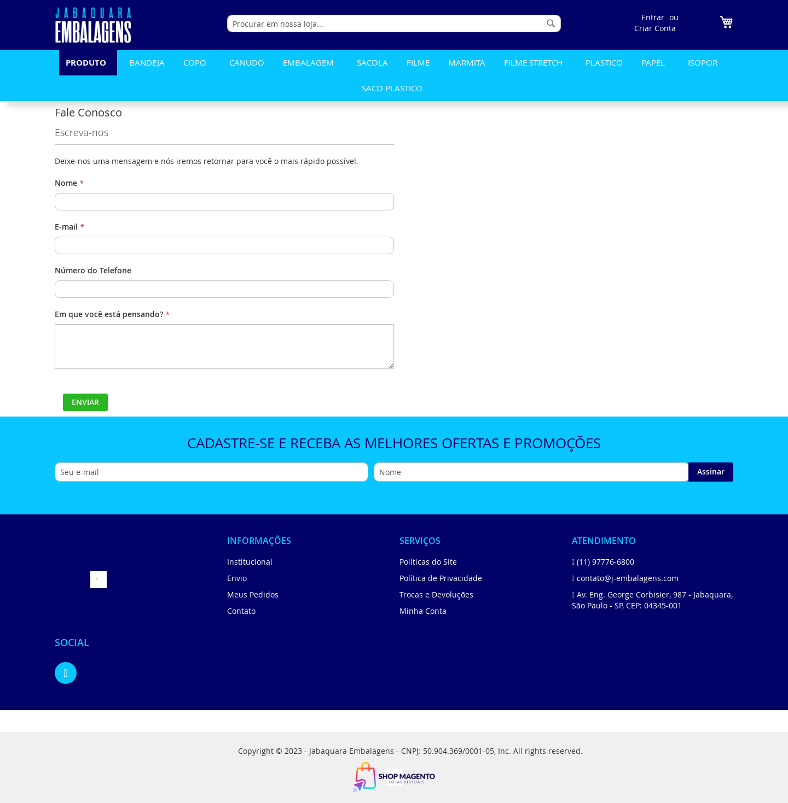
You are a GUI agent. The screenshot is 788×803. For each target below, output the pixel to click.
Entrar (652, 17)
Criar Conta (655, 28)
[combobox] (394, 23)
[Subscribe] (710, 472)
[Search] (551, 23)
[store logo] (93, 25)
